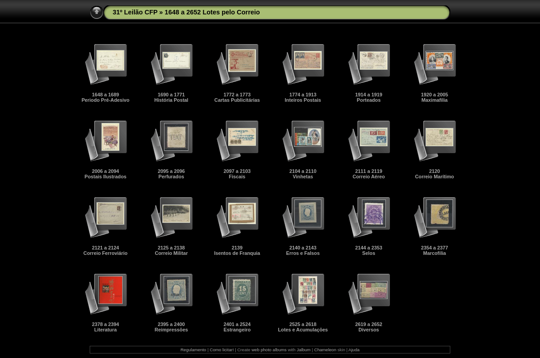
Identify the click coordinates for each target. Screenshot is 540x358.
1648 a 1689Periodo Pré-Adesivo (105, 97)
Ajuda (354, 349)
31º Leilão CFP (135, 12)
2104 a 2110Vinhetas (302, 173)
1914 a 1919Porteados (368, 97)
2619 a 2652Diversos (368, 327)
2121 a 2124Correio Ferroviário (105, 250)
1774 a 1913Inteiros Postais (303, 97)
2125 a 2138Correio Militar (171, 250)
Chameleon (325, 349)
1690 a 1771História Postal (171, 97)
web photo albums (269, 349)
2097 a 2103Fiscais (237, 173)
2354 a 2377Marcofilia (434, 250)
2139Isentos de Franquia (237, 250)
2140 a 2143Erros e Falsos (303, 250)
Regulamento (193, 349)
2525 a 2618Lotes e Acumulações (303, 327)
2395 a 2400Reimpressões (171, 327)
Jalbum (304, 349)
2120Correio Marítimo (434, 173)
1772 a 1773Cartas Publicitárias (237, 97)
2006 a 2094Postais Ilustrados (105, 173)
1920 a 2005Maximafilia (434, 97)
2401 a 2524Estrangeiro (237, 327)
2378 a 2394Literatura (105, 327)
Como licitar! (221, 349)
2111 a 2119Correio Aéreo (368, 173)
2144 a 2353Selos (368, 250)
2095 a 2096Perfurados (171, 173)
